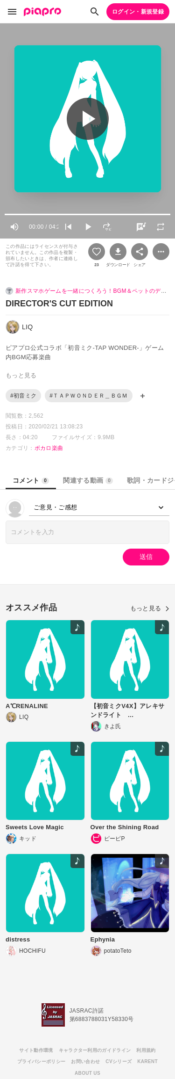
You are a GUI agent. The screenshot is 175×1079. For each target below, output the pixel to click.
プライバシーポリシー (41, 1061)
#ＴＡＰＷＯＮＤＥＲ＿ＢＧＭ (88, 395)
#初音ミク (23, 395)
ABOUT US (87, 1073)
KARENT (147, 1061)
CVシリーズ (118, 1061)
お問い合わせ (85, 1061)
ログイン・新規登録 (138, 11)
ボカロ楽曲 (49, 448)
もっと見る (149, 608)
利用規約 (145, 1050)
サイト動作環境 (36, 1050)
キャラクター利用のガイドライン (95, 1050)
